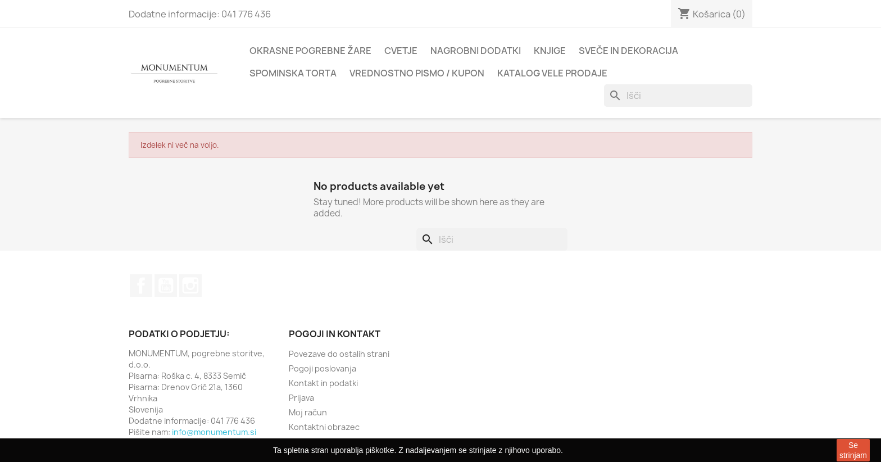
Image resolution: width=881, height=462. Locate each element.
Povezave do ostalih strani (339, 353)
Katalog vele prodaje (552, 73)
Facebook (141, 285)
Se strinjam (853, 450)
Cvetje (400, 50)
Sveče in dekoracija (628, 50)
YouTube (166, 285)
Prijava (301, 397)
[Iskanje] (678, 95)
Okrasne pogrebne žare (310, 50)
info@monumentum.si (214, 432)
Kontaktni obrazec (324, 427)
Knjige (550, 50)
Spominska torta (293, 73)
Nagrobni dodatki (475, 50)
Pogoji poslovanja (322, 368)
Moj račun (308, 412)
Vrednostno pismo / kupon (416, 73)
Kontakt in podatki (323, 383)
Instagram (190, 285)
